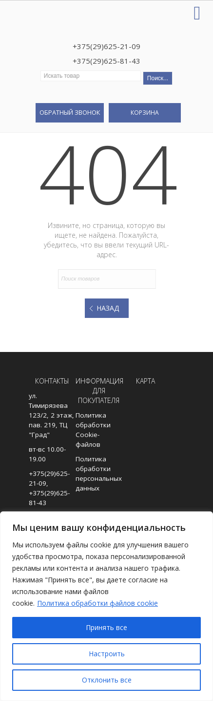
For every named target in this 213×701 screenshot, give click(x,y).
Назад (108, 308)
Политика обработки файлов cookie (97, 603)
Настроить (107, 653)
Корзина (145, 112)
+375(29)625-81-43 (106, 61)
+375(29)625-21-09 (106, 46)
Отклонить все (107, 679)
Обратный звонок (69, 112)
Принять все (106, 627)
